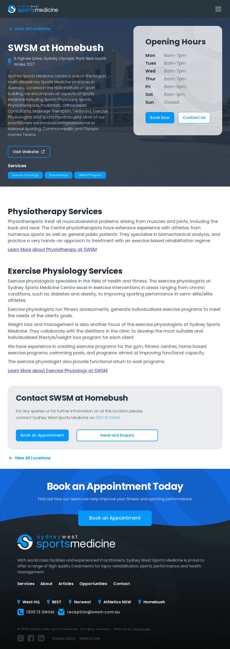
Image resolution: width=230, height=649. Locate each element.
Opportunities (93, 583)
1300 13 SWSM (108, 417)
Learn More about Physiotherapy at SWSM (52, 249)
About (46, 583)
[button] (217, 9)
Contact (121, 583)
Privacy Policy (64, 638)
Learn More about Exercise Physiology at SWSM (58, 371)
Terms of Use (89, 638)
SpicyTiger (142, 629)
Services (25, 583)
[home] (33, 9)
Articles (66, 583)
